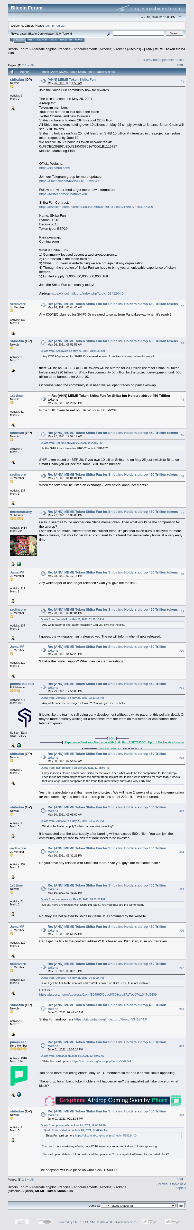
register (60, 25)
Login (53, 39)
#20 (181, 1115)
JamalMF (17, 572)
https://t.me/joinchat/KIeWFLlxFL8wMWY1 (70, 181)
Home (19, 39)
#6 (182, 476)
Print (180, 64)
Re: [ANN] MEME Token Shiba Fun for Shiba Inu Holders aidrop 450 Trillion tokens (113, 304)
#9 (182, 611)
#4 (182, 399)
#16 (181, 930)
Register (66, 39)
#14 (181, 852)
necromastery (21, 512)
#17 (181, 967)
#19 (181, 1046)
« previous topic (155, 60)
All (32, 65)
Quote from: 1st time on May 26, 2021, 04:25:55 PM (71, 443)
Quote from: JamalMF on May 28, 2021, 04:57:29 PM (72, 821)
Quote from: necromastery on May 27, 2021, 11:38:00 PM (75, 767)
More (78, 39)
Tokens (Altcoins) (128, 49)
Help (31, 39)
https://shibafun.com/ (54, 168)
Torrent (66, 33)
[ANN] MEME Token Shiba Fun (72, 79)
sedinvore (18, 304)
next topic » (176, 60)
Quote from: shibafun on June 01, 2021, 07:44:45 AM (72, 1056)
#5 (182, 434)
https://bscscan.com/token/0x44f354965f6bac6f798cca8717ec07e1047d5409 (96, 207)
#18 (181, 1008)
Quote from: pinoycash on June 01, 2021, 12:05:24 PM (73, 1125)
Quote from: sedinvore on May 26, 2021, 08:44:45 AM (73, 351)
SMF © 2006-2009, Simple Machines (113, 1222)
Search (42, 39)
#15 (181, 889)
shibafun (17, 79)
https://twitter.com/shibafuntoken (63, 194)
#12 (181, 757)
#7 (182, 513)
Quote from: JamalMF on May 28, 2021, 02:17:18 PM (72, 619)
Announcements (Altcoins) (93, 49)
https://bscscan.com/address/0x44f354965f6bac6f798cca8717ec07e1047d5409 (98, 994)
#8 (182, 574)
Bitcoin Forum (18, 49)
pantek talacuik (22, 684)
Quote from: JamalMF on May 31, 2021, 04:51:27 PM (72, 977)
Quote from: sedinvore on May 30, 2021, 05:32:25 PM (73, 899)
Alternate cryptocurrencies (51, 49)
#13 (181, 811)
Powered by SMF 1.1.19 (73, 1222)
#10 (181, 650)
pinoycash (18, 1042)
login (48, 25)
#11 (181, 688)
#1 (182, 81)
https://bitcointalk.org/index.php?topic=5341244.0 (87, 293)
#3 (182, 343)
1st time (16, 396)
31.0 (58, 33)
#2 (182, 306)
